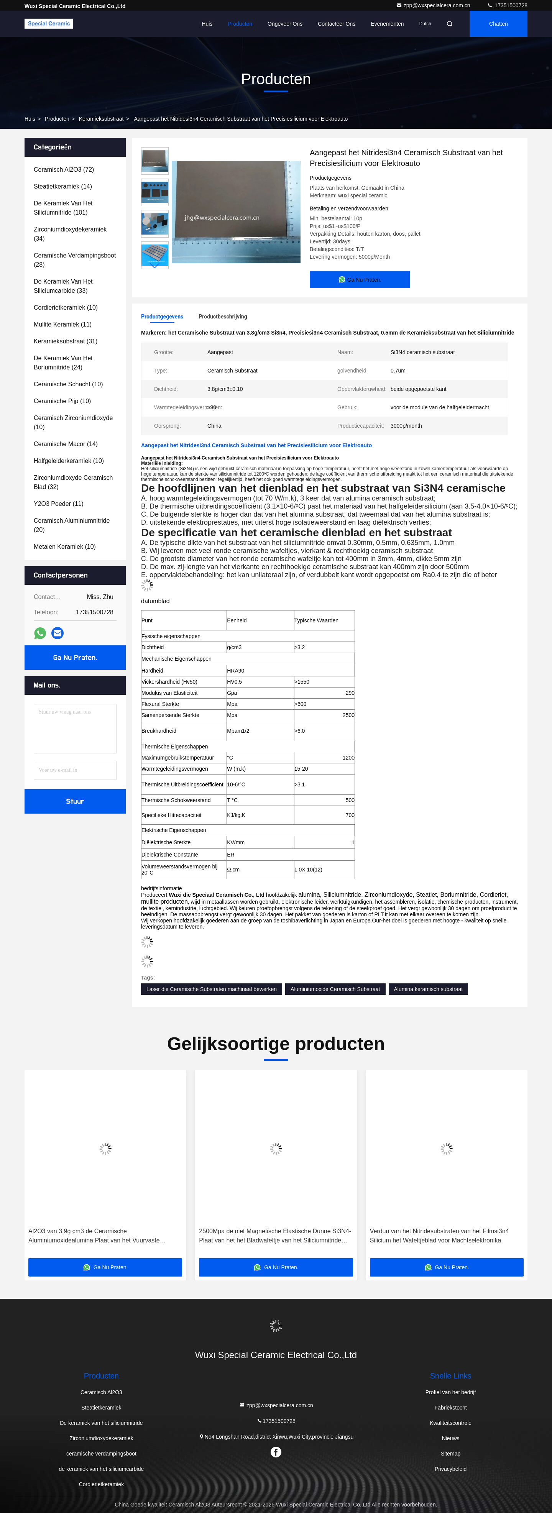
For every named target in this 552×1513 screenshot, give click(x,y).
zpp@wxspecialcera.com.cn (434, 5)
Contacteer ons (336, 24)
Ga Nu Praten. (75, 657)
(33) (63, 286)
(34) (70, 234)
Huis (207, 24)
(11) (63, 324)
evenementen (387, 24)
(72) (64, 169)
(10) (66, 307)
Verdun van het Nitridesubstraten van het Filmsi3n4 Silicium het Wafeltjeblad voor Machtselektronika (439, 1236)
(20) (72, 525)
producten (57, 119)
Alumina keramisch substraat (428, 989)
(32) (73, 482)
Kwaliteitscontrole (451, 1423)
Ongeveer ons (285, 24)
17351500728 (507, 5)
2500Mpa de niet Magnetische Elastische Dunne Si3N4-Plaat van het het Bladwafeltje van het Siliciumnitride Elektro (275, 1236)
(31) (65, 341)
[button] (154, 266)
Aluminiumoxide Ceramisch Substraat (335, 989)
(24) (63, 363)
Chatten (498, 24)
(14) (63, 186)
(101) (63, 208)
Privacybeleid (451, 1469)
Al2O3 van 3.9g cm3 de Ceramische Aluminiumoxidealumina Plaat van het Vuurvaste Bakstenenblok (94, 1236)
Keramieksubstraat (101, 119)
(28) (75, 260)
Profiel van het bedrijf (451, 1392)
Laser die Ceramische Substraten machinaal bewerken (211, 989)
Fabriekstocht (451, 1408)
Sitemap (450, 1454)
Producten (240, 24)
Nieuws (451, 1438)
